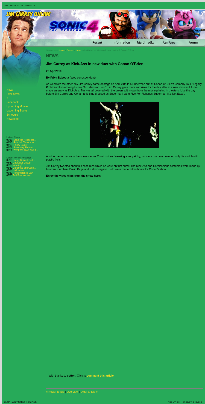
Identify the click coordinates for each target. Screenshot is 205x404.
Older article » (89, 391)
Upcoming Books (16, 110)
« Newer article (55, 391)
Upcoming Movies (17, 106)
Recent (70, 50)
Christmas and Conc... (24, 168)
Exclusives (13, 94)
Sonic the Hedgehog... (25, 140)
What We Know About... (26, 150)
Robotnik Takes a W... (25, 142)
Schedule (12, 114)
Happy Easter (21, 145)
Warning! (17, 165)
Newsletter (13, 118)
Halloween (18, 170)
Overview (72, 391)
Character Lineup (22, 162)
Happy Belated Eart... (24, 160)
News (9, 89)
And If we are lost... (22, 175)
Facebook (12, 102)
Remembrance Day (23, 173)
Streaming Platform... (24, 147)
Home (61, 50)
